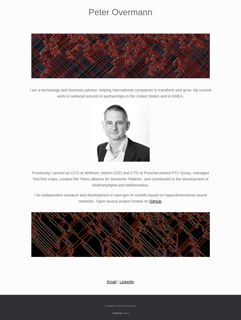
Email (111, 282)
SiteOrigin (118, 313)
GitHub (155, 201)
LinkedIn (127, 282)
